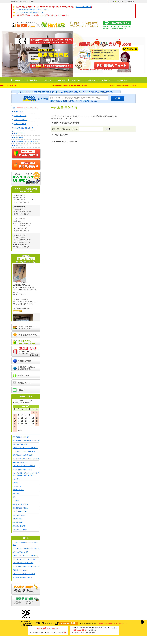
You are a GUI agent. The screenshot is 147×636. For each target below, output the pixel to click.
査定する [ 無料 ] (68, 623)
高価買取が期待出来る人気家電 (22, 469)
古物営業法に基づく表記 (20, 508)
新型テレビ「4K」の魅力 (20, 444)
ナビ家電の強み (17, 522)
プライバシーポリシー (20, 511)
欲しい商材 (16, 479)
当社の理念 (16, 493)
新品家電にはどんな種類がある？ (23, 455)
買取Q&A (91, 80)
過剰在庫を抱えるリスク (20, 462)
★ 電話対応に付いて (20, 145)
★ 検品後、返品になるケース (23, 128)
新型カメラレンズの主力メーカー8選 (24, 451)
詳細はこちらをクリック (83, 7)
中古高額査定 (17, 486)
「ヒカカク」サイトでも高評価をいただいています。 (32, 9)
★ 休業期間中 (18, 137)
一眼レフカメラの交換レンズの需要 (24, 466)
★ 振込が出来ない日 (20, 120)
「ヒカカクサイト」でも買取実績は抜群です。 (30, 12)
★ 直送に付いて (19, 133)
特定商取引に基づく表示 (20, 504)
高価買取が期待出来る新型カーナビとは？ (26, 459)
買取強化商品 (32, 80)
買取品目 (47, 80)
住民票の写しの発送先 (20, 529)
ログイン (111, 1)
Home (17, 80)
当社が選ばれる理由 (19, 515)
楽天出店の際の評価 (19, 526)
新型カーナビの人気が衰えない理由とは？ (26, 441)
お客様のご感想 (17, 519)
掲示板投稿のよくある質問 (21, 437)
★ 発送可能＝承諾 (20, 116)
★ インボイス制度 (20, 124)
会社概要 (15, 482)
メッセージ (16, 501)
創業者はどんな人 (18, 490)
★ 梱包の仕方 (18, 112)
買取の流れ (76, 80)
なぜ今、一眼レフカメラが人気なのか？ (25, 448)
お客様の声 (106, 80)
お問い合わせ (130, 1)
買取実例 (61, 80)
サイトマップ (120, 1)
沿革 (14, 497)
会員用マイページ (124, 80)
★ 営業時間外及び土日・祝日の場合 (26, 141)
